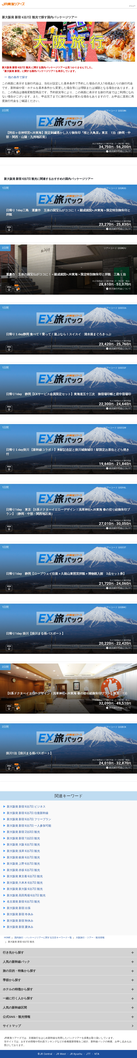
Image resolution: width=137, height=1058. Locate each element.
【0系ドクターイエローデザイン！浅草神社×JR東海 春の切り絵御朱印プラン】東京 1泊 (66, 693)
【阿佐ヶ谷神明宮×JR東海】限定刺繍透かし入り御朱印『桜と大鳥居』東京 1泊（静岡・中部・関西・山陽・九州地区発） (68, 135)
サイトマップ (12, 1025)
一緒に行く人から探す (18, 998)
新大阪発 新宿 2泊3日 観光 (23, 831)
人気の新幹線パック (16, 961)
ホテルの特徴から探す (18, 989)
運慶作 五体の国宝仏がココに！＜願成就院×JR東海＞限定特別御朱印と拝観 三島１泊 (66, 274)
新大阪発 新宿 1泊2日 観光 (23, 838)
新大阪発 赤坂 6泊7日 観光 (23, 870)
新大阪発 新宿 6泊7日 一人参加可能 (29, 825)
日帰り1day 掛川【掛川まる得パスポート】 (35, 633)
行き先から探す (13, 952)
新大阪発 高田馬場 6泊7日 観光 (26, 895)
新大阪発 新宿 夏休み (20, 926)
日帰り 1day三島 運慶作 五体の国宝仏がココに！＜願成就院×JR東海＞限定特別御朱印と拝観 (68, 212)
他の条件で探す (18, 77)
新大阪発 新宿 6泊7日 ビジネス (26, 806)
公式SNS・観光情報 (16, 1016)
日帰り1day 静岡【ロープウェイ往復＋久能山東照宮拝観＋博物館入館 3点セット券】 (66, 574)
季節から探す (12, 980)
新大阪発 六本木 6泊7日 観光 (25, 882)
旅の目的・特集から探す (19, 970)
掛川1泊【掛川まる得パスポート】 (29, 753)
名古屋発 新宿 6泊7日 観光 (23, 901)
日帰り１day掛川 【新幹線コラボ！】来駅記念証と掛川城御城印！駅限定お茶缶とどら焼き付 (67, 452)
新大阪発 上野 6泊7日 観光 (23, 863)
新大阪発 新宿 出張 (18, 908)
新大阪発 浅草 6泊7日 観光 (23, 851)
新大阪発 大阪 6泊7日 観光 (23, 844)
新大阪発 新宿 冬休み (20, 914)
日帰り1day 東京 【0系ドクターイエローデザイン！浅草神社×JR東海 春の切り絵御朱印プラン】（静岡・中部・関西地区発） (68, 512)
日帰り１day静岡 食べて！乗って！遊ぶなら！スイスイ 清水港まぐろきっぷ (58, 334)
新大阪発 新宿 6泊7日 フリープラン (29, 819)
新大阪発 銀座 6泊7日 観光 (23, 857)
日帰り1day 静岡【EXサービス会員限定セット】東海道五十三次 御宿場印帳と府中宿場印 (68, 394)
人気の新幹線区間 (15, 1007)
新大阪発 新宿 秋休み (20, 920)
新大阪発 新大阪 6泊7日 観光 (25, 888)
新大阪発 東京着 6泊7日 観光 (25, 876)
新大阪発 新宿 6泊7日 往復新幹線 (27, 813)
